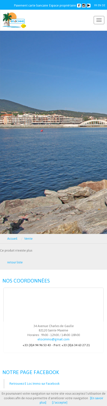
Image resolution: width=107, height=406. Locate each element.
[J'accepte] (59, 402)
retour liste (15, 262)
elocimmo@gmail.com (53, 339)
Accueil (12, 238)
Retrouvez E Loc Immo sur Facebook (34, 383)
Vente (28, 238)
